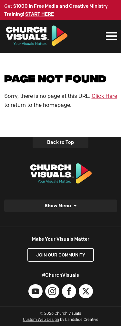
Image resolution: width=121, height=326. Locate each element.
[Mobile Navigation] (110, 36)
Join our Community (60, 255)
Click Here (104, 96)
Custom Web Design (41, 319)
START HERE (39, 14)
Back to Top (60, 142)
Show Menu (58, 206)
